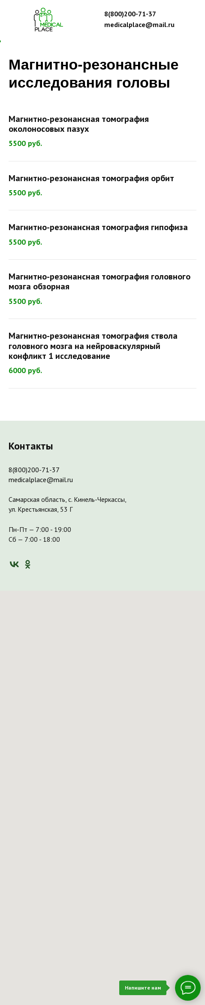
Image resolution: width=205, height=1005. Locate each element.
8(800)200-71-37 (34, 469)
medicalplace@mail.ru (41, 479)
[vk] (14, 564)
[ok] (27, 564)
